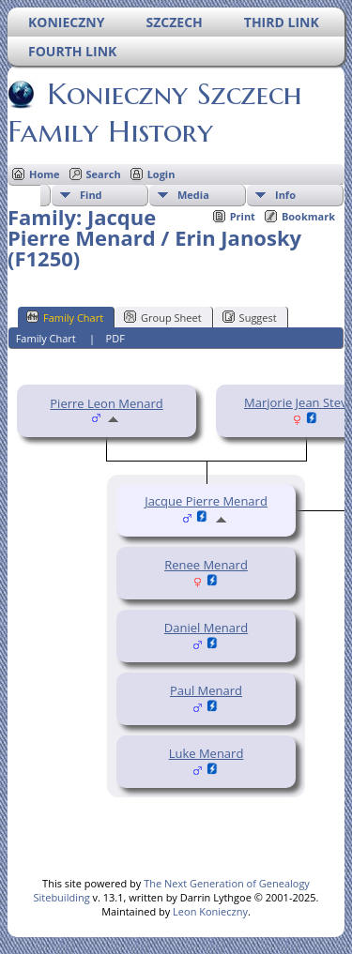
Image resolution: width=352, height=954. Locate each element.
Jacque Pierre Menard (206, 500)
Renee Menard (206, 564)
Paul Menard (206, 690)
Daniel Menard (206, 627)
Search (103, 174)
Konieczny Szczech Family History (155, 112)
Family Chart (64, 317)
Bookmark (308, 216)
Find (91, 195)
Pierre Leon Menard (106, 403)
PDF (115, 338)
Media (193, 195)
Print (242, 216)
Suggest (249, 317)
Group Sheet (163, 317)
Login (161, 174)
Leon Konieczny (210, 911)
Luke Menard (206, 753)
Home (44, 174)
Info (285, 195)
